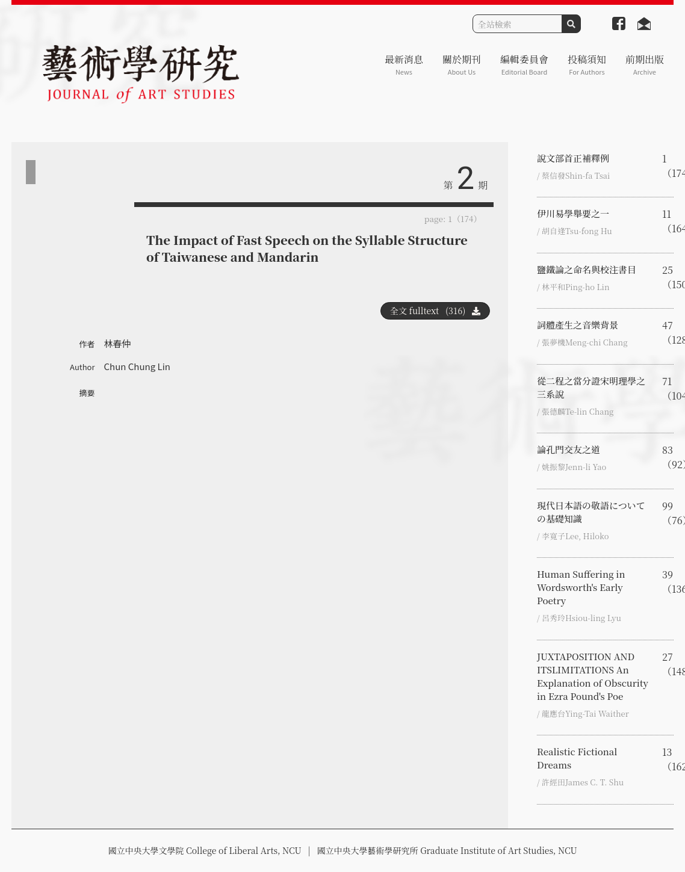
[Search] (517, 23)
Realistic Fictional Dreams (577, 758)
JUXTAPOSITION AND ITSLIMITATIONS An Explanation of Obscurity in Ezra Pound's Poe (592, 676)
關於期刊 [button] (461, 64)
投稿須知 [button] (587, 64)
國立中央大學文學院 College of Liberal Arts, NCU (204, 850)
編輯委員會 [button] (524, 64)
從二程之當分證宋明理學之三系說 (591, 387)
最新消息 (404, 64)
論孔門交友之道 (568, 449)
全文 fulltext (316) (435, 311)
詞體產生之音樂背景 (577, 324)
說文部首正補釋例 (573, 158)
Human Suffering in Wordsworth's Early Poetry (581, 587)
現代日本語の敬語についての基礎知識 (591, 512)
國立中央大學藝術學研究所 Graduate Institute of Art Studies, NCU (447, 850)
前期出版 (644, 64)
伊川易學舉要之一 (573, 213)
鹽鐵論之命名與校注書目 (586, 269)
